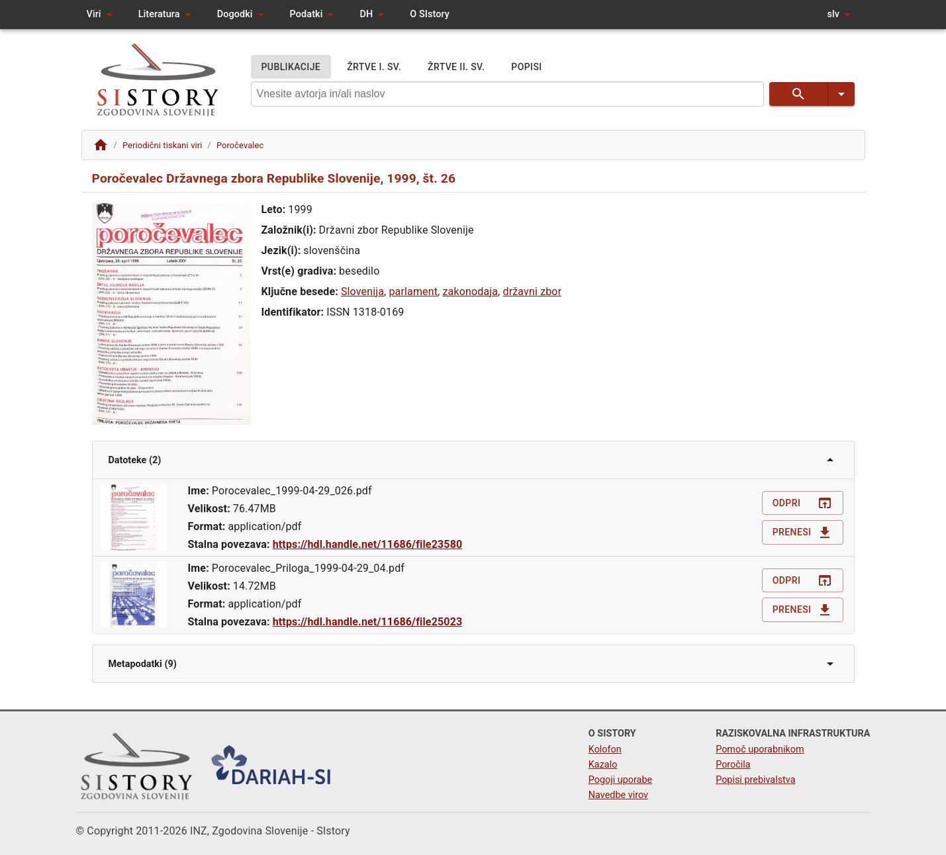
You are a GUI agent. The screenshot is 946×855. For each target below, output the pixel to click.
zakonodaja (470, 291)
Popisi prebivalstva (755, 780)
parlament (413, 291)
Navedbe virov (618, 795)
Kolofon (605, 749)
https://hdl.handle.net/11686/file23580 (368, 544)
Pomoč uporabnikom (760, 749)
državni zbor (532, 291)
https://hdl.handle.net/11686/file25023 (368, 621)
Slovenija (362, 291)
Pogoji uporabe (620, 780)
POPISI (526, 67)
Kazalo (603, 764)
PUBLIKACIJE (291, 67)
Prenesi (803, 532)
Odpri (803, 503)
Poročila (733, 764)
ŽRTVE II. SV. (456, 67)
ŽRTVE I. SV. (374, 67)
